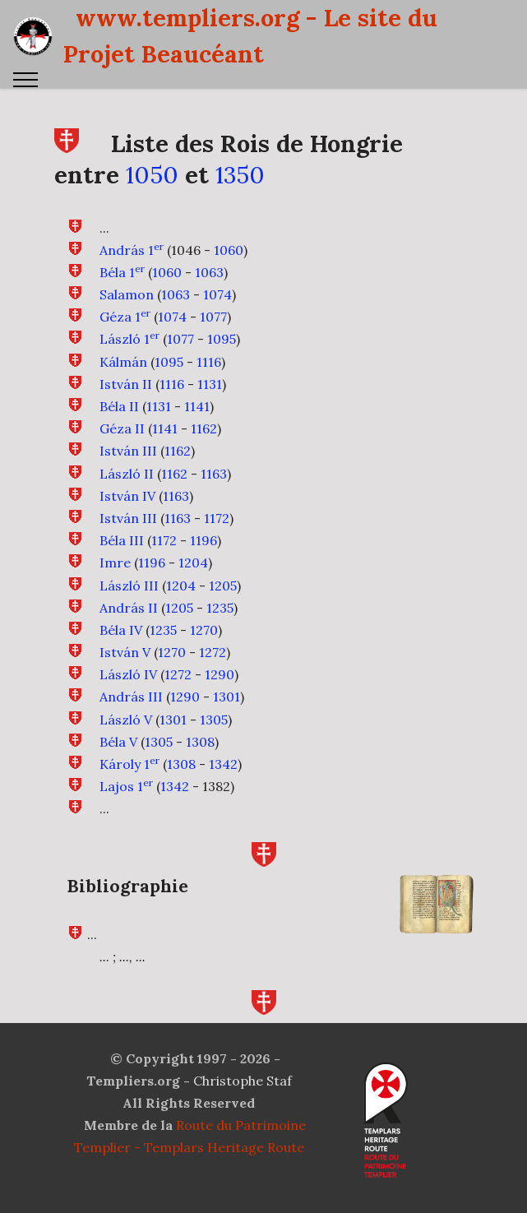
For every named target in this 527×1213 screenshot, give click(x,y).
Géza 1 (124, 316)
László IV (128, 690)
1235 (219, 623)
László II (126, 473)
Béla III (121, 540)
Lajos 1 (126, 802)
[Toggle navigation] (26, 80)
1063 (209, 272)
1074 (217, 294)
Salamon (126, 294)
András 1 (131, 250)
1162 (204, 428)
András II (128, 623)
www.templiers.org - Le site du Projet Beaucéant (250, 35)
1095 (221, 339)
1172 (216, 518)
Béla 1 (122, 272)
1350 (240, 175)
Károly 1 (129, 779)
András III (131, 712)
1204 (193, 578)
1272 (212, 668)
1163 (214, 473)
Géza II (122, 428)
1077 (213, 316)
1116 (208, 362)
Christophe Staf (242, 1080)
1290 (219, 690)
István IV (127, 496)
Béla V (118, 757)
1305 (214, 735)
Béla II (119, 406)
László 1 (129, 339)
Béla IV (120, 645)
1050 (152, 175)
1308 (200, 757)
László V (125, 735)
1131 (209, 384)
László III (129, 600)
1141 (197, 406)
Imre (115, 578)
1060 (228, 250)
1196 (203, 540)
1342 (223, 779)
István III (128, 450)
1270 (204, 645)
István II (125, 384)
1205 (223, 600)
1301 (226, 712)
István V (124, 668)
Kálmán (123, 362)
